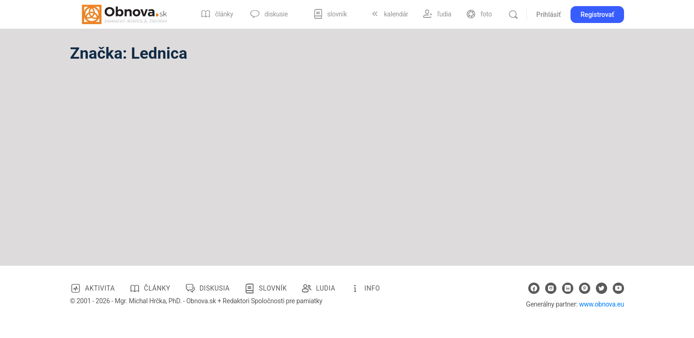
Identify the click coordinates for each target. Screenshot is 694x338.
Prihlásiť (548, 14)
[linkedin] (567, 288)
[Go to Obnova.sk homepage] (124, 13)
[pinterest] (584, 288)
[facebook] (534, 288)
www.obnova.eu (601, 304)
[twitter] (601, 288)
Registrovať (597, 14)
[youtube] (618, 288)
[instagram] (550, 288)
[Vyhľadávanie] (513, 14)
